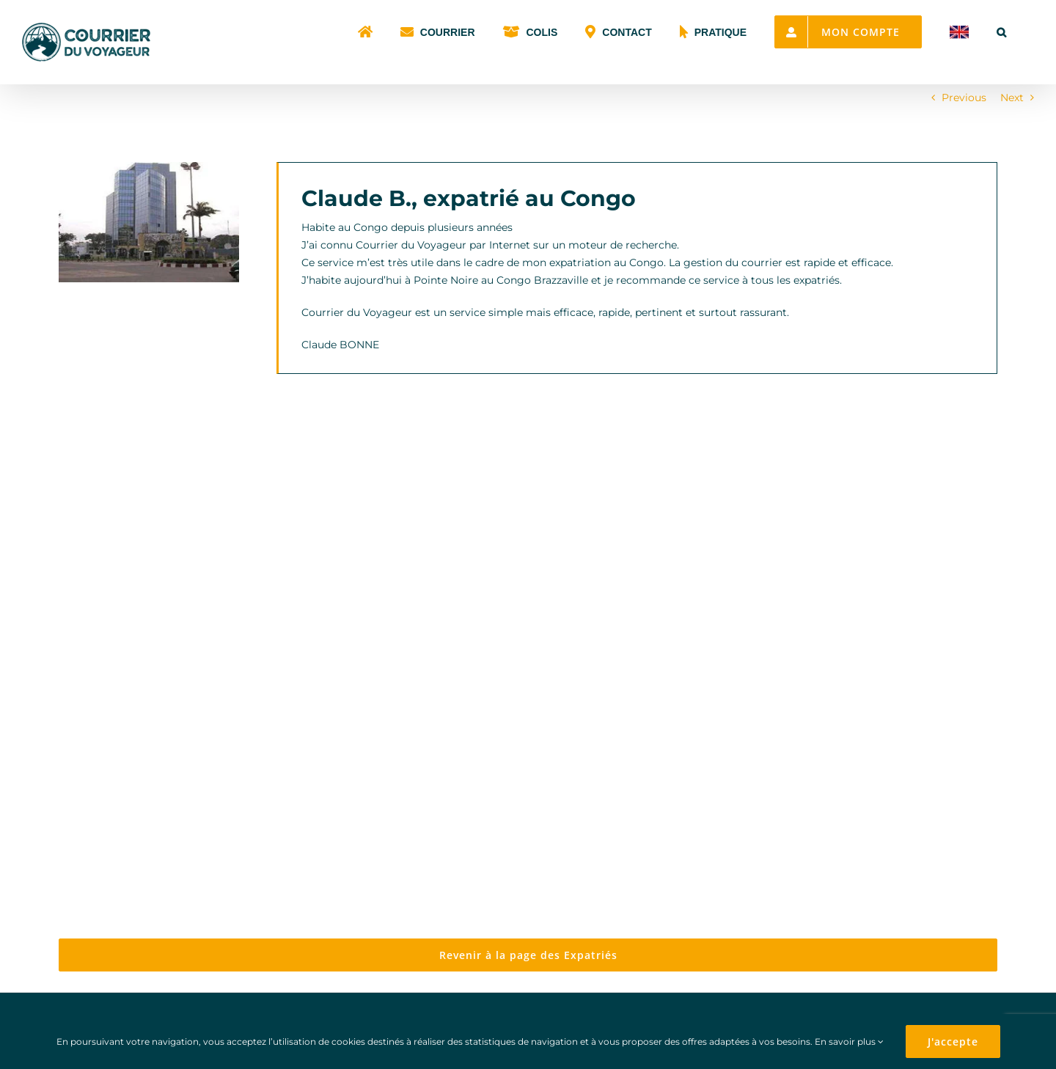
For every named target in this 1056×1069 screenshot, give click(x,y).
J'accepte (953, 1041)
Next (1012, 97)
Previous (964, 97)
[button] (1001, 31)
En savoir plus (849, 1041)
